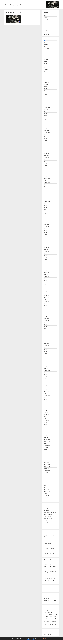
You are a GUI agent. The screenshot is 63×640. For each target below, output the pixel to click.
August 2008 (46, 472)
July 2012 (45, 374)
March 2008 (46, 483)
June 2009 (46, 451)
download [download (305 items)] (54, 612)
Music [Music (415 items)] (44, 623)
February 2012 (46, 385)
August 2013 (46, 347)
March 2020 (46, 194)
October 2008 (46, 468)
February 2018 (46, 240)
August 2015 (46, 303)
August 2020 (46, 184)
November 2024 (47, 78)
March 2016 (46, 288)
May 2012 (45, 378)
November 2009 (47, 441)
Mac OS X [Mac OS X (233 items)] (47, 621)
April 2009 (45, 456)
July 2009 (45, 449)
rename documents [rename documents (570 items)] (50, 623)
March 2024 (46, 94)
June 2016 (45, 282)
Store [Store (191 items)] (47, 624)
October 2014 (46, 318)
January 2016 (46, 293)
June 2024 (46, 88)
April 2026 (45, 42)
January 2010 (46, 437)
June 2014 (45, 326)
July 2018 (45, 230)
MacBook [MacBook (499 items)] (49, 618)
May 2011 (45, 403)
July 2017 (45, 255)
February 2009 (46, 460)
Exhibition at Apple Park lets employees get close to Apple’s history (49, 553)
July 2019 (45, 205)
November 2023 (47, 103)
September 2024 (47, 82)
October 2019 (46, 199)
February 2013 (46, 359)
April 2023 (45, 117)
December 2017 (46, 245)
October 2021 (46, 155)
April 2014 (45, 330)
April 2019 (45, 211)
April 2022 (45, 142)
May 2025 (45, 65)
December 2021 (46, 151)
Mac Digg (45, 30)
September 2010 (47, 420)
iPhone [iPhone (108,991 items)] (55, 614)
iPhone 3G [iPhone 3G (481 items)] (45, 616)
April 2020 (45, 192)
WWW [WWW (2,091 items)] (52, 625)
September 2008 (47, 470)
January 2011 (46, 412)
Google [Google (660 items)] (45, 614)
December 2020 (47, 176)
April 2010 (45, 430)
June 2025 (46, 63)
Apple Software (46, 21)
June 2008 (46, 476)
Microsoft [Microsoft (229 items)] (50, 621)
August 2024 (46, 84)
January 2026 (46, 48)
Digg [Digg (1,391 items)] (51, 612)
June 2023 (46, 113)
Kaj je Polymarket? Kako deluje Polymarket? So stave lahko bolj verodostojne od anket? (50, 571)
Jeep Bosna (46, 590)
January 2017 (46, 268)
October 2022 (46, 130)
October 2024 (46, 80)
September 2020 (47, 182)
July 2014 (45, 324)
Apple (45, 15)
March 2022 (46, 144)
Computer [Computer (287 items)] (46, 612)
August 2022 (46, 134)
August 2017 (46, 253)
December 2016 (46, 270)
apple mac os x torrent (48, 526)
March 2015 (46, 314)
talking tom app (46, 520)
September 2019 (47, 201)
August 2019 (46, 203)
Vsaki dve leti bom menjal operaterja (50, 574)
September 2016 (47, 276)
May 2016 (45, 284)
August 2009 (46, 447)
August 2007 (46, 497)
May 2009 (45, 453)
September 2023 (47, 107)
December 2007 (47, 489)
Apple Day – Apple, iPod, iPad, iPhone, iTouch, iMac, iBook (16, 4)
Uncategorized (46, 34)
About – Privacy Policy (48, 634)
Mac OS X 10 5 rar (47, 524)
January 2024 (46, 98)
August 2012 (46, 372)
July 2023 (45, 111)
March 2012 (46, 382)
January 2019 (46, 217)
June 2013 (45, 351)
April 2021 (45, 167)
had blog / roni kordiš (48, 598)
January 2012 (46, 387)
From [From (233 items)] (56, 612)
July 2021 (45, 161)
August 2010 (46, 422)
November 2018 (47, 222)
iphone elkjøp (46, 522)
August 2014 (46, 322)
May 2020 (45, 190)
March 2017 (46, 263)
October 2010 (46, 418)
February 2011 (46, 410)
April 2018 (45, 236)
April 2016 (45, 286)
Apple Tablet (46, 23)
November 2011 (46, 391)
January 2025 (46, 73)
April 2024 (45, 92)
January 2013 (46, 362)
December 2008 (47, 464)
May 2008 (45, 479)
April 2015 (45, 311)
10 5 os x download (47, 516)
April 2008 (45, 481)
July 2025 (45, 61)
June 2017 (45, 257)
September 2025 (47, 57)
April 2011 (45, 405)
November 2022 (47, 128)
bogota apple (46, 508)
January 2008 (46, 487)
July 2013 (45, 349)
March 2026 (46, 44)
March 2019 (46, 213)
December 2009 (47, 439)
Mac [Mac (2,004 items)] (47, 618)
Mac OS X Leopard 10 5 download (50, 512)
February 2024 (46, 96)
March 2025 (46, 69)
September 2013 (47, 345)
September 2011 (47, 395)
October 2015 (46, 299)
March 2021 (46, 169)
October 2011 (46, 393)
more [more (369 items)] (55, 621)
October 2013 (46, 343)
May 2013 (45, 353)
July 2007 (45, 499)
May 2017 (45, 259)
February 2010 (46, 435)
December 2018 (46, 220)
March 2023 (46, 119)
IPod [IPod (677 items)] (50, 616)
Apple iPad (46, 19)
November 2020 (47, 178)
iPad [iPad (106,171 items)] (50, 614)
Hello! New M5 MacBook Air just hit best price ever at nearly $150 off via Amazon (50, 543)
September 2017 (47, 251)
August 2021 (46, 159)
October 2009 (46, 443)
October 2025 (46, 55)
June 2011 (45, 401)
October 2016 (46, 274)
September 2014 (47, 320)
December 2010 (46, 414)
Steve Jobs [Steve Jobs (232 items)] (45, 624)
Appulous (45, 25)
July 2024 (45, 86)
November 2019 (47, 197)
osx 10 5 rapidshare (47, 510)
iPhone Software (47, 28)
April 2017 (45, 261)
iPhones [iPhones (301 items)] (48, 616)
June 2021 (45, 163)
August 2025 (46, 59)
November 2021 (47, 153)
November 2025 (47, 52)
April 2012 (45, 380)
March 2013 (46, 357)
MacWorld (45, 32)
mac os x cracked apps (48, 514)
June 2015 (45, 307)
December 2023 (47, 101)
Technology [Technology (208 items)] (49, 624)
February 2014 (46, 334)
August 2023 (46, 109)
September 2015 (47, 301)
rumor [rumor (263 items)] (54, 623)
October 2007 (46, 493)
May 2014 (45, 328)
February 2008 (46, 485)
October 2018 (46, 224)
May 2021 (45, 165)
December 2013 (46, 339)
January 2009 (46, 462)
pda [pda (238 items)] (46, 623)
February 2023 (46, 121)
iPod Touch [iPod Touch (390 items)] (53, 616)
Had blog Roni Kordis (48, 559)
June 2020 (46, 188)
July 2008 (45, 474)
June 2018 (45, 232)
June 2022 (46, 138)
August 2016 (46, 278)
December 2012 (46, 364)
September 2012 (47, 370)
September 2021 (47, 157)
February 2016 (46, 291)
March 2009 (46, 458)
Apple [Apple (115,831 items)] (46, 611)
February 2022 (46, 146)
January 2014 (46, 336)
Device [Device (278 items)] (49, 612)
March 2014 (46, 332)
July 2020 (45, 186)
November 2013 (47, 341)
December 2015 (46, 295)
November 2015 (47, 297)
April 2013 (45, 355)
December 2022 (47, 126)
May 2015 (45, 309)
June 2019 (45, 207)
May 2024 (45, 90)
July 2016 (45, 280)
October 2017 (46, 249)
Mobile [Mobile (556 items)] (53, 621)
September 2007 (47, 495)
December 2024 (47, 75)
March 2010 (46, 433)
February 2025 (46, 71)
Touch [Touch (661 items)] (54, 624)
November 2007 (47, 491)
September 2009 (47, 445)
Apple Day (45, 17)
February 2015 (46, 316)
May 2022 (45, 140)
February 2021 (46, 171)
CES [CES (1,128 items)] (44, 612)
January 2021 (46, 174)
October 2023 (46, 105)
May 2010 (45, 428)
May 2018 (45, 234)
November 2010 (47, 416)
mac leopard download (48, 518)
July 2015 (45, 305)
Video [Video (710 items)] (56, 624)
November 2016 (47, 272)
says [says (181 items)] (55, 623)
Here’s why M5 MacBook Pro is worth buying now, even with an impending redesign (49, 548)
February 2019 (46, 215)
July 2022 (45, 136)
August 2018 (46, 228)
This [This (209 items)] (52, 624)
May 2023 (45, 115)
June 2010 (45, 426)
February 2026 (46, 46)
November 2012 (47, 366)
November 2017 (46, 247)
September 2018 (47, 226)
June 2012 (45, 376)
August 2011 (46, 397)
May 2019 (45, 209)
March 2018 (46, 238)
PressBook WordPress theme (46, 638)
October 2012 (46, 368)
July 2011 (45, 399)
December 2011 (46, 389)
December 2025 (47, 50)
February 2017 (46, 265)
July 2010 (45, 424)
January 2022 (46, 149)
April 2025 (45, 67)
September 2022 (47, 132)
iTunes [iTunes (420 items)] (56, 616)
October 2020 (46, 180)
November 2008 (47, 466)
